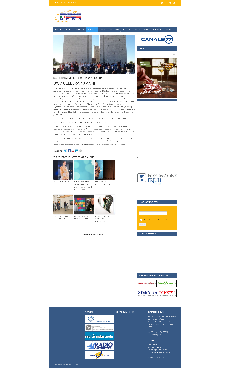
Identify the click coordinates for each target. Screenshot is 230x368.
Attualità (92, 29)
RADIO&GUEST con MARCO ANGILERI (81, 217)
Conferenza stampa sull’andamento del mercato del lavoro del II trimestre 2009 (83, 186)
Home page (72, 3)
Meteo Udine (141, 158)
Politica (126, 29)
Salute (69, 29)
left (74, 78)
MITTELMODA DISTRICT (62, 182)
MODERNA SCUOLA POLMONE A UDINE (60, 217)
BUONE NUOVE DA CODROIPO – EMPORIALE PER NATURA (104, 219)
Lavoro (137, 29)
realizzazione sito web (63, 365)
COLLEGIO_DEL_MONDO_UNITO (91, 78)
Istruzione (157, 29)
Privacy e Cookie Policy (156, 358)
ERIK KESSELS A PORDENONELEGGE (102, 183)
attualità (69, 78)
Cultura (58, 29)
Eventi (102, 29)
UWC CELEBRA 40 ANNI (74, 83)
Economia (80, 29)
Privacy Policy (156, 219)
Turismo (168, 29)
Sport (146, 29)
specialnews (114, 29)
